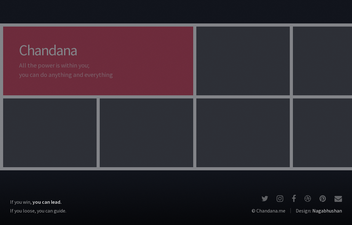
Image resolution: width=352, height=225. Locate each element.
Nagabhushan (327, 211)
